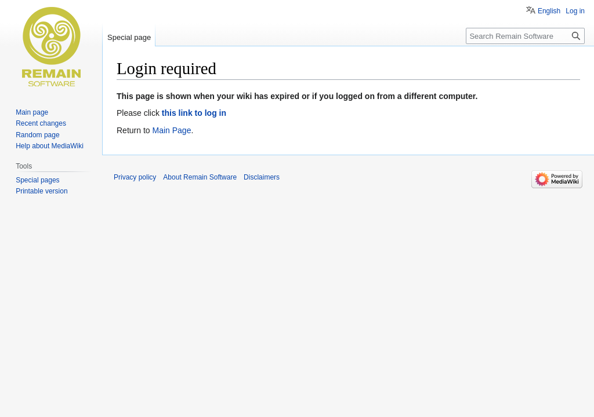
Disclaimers (262, 177)
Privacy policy (135, 177)
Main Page (171, 130)
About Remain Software (200, 177)
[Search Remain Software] (525, 36)
